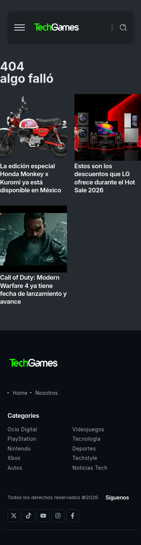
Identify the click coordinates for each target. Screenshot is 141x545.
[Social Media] (14, 515)
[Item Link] (70, 202)
